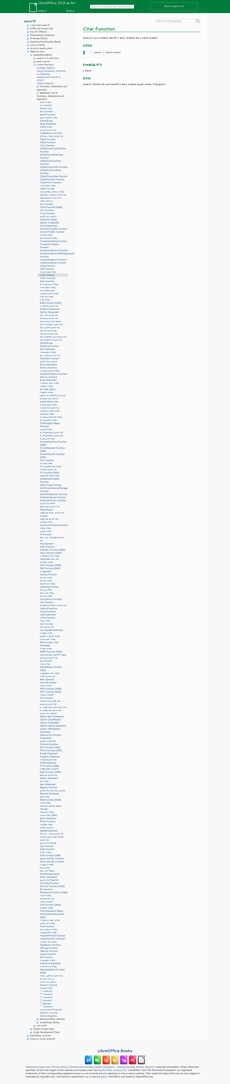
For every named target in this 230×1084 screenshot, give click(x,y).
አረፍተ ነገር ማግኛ (47, 503)
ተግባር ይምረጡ (46, 201)
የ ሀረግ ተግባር (45, 895)
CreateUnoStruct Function (53, 259)
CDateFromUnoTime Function (50, 162)
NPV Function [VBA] (50, 691)
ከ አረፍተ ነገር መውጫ (49, 398)
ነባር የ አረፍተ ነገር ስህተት (50, 321)
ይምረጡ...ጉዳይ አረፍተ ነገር (51, 136)
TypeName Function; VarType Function (50, 946)
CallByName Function (51, 133)
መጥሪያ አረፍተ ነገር (48, 130)
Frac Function (47, 460)
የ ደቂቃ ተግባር (46, 648)
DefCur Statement (49, 312)
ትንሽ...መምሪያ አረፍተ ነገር (51, 975)
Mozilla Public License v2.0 (112, 1070)
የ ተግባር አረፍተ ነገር (48, 469)
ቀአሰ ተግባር (45, 796)
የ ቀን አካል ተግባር (47, 290)
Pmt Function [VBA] (50, 747)
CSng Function (47, 265)
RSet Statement (48, 818)
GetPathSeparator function (53, 494)
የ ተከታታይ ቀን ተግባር (49, 293)
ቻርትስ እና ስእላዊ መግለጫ (41, 48)
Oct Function (46, 697)
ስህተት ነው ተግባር (47, 583)
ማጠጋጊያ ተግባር (47, 812)
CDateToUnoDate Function (54, 176)
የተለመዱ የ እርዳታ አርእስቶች (42, 1038)
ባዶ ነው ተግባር (46, 580)
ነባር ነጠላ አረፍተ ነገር (49, 333)
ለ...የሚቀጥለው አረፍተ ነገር (51, 432)
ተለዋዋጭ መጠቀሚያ (49, 1012)
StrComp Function (49, 883)
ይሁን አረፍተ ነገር (47, 626)
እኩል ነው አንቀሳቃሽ (48, 376)
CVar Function (47, 275)
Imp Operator (47, 543)
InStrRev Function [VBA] (52, 549)
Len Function (46, 623)
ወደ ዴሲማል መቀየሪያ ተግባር (52, 191)
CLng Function (47, 213)
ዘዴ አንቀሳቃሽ (46, 660)
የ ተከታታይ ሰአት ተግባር (50, 920)
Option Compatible (49, 222)
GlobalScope (46, 120)
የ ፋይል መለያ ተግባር (48, 404)
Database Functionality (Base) (45, 41)
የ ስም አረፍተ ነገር (47, 676)
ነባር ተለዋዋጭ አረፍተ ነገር (51, 339)
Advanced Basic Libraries (52, 1019)
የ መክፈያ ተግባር (47, 864)
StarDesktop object (50, 873)
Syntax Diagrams (45, 83)
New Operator (47, 679)
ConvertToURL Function (52, 231)
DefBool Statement (50, 309)
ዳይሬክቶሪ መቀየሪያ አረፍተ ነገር (53, 194)
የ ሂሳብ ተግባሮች (47, 694)
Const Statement (48, 225)
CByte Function (48, 142)
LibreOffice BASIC (42, 54)
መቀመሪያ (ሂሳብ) (37, 44)
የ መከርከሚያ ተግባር (48, 932)
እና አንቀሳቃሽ (46, 105)
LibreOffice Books (115, 1050)
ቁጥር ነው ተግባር (47, 593)
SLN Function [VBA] (50, 855)
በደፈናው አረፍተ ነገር (49, 775)
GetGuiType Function (51, 485)
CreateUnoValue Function (53, 262)
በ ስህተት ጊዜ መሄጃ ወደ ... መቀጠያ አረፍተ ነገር (51, 702)
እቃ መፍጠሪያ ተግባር (48, 238)
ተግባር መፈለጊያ (47, 827)
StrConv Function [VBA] (52, 886)
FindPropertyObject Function (50, 425)
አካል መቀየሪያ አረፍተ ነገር (51, 197)
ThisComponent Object (51, 910)
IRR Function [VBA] (50, 568)
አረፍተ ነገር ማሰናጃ (48, 843)
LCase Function (48, 611)
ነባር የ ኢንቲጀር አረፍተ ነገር (51, 324)
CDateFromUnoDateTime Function (53, 150)
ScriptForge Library (49, 1022)
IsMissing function (49, 586)
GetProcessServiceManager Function (54, 490)
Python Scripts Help (43, 1028)
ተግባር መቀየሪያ (46, 901)
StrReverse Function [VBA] (53, 892)
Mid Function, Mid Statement (49, 644)
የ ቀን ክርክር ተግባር (48, 185)
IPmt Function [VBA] (50, 565)
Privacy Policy (60, 1066)
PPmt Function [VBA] (51, 750)
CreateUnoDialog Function (53, 241)
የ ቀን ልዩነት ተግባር (48, 287)
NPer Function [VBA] (50, 688)
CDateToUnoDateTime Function (51, 156)
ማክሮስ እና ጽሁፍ (37, 51)
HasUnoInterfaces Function (54, 525)
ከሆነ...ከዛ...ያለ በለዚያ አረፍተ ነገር (52, 539)
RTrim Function (48, 821)
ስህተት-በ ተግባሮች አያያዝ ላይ (53, 395)
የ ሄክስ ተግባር (45, 528)
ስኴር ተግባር (45, 867)
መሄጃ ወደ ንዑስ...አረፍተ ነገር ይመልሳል (52, 514)
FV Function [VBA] (49, 472)
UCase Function (48, 954)
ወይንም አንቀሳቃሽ (48, 741)
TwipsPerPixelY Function (52, 938)
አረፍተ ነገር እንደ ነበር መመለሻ (52, 790)
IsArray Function (48, 574)
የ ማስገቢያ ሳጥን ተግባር (50, 556)
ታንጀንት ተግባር (46, 907)
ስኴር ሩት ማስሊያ (47, 870)
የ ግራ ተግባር (45, 620)
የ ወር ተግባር (45, 664)
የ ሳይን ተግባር (45, 852)
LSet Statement (48, 614)
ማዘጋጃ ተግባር (46, 108)
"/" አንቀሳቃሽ (46, 1000)
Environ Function (48, 367)
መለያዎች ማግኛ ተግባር (50, 475)
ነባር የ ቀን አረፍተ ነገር (49, 315)
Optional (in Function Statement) (50, 736)
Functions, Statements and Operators (52, 88)
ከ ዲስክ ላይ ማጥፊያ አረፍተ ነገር (53, 605)
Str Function (46, 889)
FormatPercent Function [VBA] (52, 456)
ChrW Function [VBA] (51, 207)
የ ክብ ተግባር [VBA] (48, 815)
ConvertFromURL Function (53, 228)
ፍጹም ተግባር (45, 102)
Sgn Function (46, 846)
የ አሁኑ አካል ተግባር (48, 272)
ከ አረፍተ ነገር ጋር (47, 978)
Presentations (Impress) (42, 35)
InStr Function (47, 546)
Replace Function (48, 787)
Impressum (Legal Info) (38, 1066)
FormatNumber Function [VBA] (52, 449)
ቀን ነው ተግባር (46, 577)
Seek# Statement (49, 830)
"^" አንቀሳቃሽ (46, 1006)
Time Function (47, 926)
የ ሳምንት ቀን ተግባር (48, 966)
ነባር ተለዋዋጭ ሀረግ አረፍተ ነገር (53, 336)
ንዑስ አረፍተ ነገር (47, 898)
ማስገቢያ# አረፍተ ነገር (49, 559)
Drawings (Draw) (39, 38)
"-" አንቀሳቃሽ (46, 991)
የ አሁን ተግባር (46, 685)
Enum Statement (48, 364)
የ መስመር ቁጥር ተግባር (49, 383)
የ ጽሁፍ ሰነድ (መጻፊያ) (39, 25)
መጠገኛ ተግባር (46, 429)
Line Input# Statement (51, 630)
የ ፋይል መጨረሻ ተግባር (50, 370)
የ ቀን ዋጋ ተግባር (47, 296)
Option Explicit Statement (53, 725)
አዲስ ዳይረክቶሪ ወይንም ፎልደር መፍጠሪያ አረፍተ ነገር (53, 656)
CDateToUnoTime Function (54, 167)
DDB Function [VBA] (50, 302)
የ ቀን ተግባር (45, 299)
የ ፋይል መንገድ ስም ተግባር (51, 417)
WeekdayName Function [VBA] (52, 971)
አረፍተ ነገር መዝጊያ (48, 216)
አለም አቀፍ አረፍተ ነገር (50, 506)
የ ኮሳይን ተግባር (46, 234)
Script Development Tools (46, 1032)
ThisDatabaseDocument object (52, 915)
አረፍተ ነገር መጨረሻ (48, 361)
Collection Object (49, 219)
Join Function (47, 602)
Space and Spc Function (52, 858)
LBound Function (48, 608)
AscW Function (47, 114)
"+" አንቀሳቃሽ (46, 997)
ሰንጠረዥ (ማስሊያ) (38, 31)
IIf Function (46, 534)
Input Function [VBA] (51, 552)
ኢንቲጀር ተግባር (46, 562)
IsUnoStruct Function (51, 599)
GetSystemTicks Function (53, 500)
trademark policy (98, 1076)
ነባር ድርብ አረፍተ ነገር (49, 318)
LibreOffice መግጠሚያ (40, 1035)
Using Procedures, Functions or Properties (51, 72)
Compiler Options (46, 67)
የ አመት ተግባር (46, 988)
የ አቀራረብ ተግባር (47, 438)
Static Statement (48, 877)
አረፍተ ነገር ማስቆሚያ (49, 880)
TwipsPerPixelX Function (52, 935)
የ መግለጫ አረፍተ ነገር (49, 305)
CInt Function (47, 210)
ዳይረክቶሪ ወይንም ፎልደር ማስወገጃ (51, 807)
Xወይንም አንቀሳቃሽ (48, 985)
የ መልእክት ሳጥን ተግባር (50, 673)
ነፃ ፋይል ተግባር (46, 463)
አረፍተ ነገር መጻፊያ (48, 981)
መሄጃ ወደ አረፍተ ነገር (49, 518)
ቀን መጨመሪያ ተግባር (49, 284)
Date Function (47, 281)
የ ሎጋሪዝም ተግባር (48, 639)
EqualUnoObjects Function (53, 373)
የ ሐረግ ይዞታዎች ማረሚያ (51, 1009)
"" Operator (45, 1003)
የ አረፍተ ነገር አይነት (48, 941)
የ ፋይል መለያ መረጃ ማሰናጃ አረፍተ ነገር (52, 838)
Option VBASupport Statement (50, 730)
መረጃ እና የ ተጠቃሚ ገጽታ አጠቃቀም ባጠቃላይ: (46, 60)
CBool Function (48, 139)
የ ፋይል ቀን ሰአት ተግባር (50, 410)
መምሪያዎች (42, 1025)
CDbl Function (47, 188)
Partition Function (49, 744)
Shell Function (47, 849)
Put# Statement (48, 762)
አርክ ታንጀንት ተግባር (49, 117)
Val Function (46, 957)
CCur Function (47, 145)
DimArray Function (49, 346)
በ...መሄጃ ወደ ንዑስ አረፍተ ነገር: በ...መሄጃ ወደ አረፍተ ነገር (53, 709)
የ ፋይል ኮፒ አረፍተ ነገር (49, 407)
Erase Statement (48, 380)
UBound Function (49, 951)
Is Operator (46, 571)
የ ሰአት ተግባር (46, 531)
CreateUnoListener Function (49, 246)
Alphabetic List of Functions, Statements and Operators (50, 96)
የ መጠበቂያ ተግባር (47, 960)
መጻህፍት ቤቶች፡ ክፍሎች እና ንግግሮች (49, 79)
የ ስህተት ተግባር (46, 386)
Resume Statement (49, 793)
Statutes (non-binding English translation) (91, 1066)
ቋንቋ (69, 10)
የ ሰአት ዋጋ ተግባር (47, 923)
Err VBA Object (47, 389)
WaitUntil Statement (50, 963)
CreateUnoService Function (54, 250)
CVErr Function (48, 278)
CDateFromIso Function (52, 179)
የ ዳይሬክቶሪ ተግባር (48, 352)
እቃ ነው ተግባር (46, 596)
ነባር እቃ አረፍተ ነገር (48, 330)
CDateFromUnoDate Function (50, 172)
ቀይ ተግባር (44, 781)
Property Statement (50, 756)
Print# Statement (49, 753)
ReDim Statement (49, 778)
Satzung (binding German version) (135, 1066)
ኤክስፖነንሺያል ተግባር (49, 401)
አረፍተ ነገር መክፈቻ (48, 713)
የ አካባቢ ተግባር (46, 633)
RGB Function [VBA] (50, 799)
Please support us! (174, 6)
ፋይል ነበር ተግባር (47, 414)
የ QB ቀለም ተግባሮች (49, 768)
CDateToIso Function (51, 182)
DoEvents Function (49, 358)
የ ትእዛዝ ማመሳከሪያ (45, 64)
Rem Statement (48, 784)
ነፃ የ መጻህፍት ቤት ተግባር (50, 466)
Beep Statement (48, 123)
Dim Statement (47, 349)
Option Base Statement (52, 716)
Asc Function (46, 111)
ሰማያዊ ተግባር (46, 126)
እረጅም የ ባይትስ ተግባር (50, 636)
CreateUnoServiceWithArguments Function (54, 255)
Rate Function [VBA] (50, 772)
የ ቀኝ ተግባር (45, 802)
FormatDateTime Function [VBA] (53, 443)
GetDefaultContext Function (49, 480)
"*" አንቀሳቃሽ (46, 994)
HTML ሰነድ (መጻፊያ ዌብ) (41, 28)
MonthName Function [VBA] (51, 669)
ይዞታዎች (30, 21)
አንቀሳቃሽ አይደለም (48, 682)
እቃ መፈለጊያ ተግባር (48, 420)
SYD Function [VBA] (50, 904)
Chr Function (46, 204)
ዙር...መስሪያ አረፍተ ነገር (50, 355)
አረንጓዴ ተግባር (46, 522)
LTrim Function (47, 617)
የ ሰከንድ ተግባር (46, 824)
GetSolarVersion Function (53, 497)
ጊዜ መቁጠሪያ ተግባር (49, 929)
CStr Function (47, 268)
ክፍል (40, 10)
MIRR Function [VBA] (51, 651)
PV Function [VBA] (49, 765)
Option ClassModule (50, 719)
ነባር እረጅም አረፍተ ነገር (50, 327)
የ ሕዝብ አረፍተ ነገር (48, 759)
